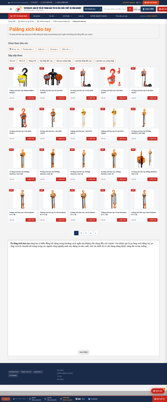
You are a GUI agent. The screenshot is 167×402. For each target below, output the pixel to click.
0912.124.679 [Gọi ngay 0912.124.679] (129, 3)
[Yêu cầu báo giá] (158, 391)
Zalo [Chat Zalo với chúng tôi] (138, 2)
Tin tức (59, 376)
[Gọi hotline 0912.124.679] (137, 9)
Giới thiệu (60, 379)
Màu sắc (66, 49)
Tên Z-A (22, 61)
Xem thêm (83, 352)
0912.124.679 (152, 16)
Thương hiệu (28, 49)
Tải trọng (54, 49)
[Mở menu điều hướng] (11, 9)
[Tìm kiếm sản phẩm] (114, 9)
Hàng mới (32, 61)
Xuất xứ (42, 49)
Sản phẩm (60, 370)
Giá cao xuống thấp (63, 61)
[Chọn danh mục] (92, 9)
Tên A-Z (12, 61)
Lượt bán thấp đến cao (83, 61)
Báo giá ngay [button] (151, 2)
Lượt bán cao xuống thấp (105, 61)
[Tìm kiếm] (130, 9)
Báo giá (30, 98)
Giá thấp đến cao (46, 61)
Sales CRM (148, 9)
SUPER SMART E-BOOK (65, 373)
